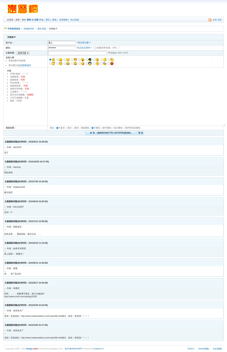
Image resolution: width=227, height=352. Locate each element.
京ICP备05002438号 (73, 349)
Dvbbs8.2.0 (98, 349)
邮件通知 (107, 128)
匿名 (77, 128)
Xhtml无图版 (203, 349)
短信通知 (118, 128)
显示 (70, 128)
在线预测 (63, 19)
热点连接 (75, 19)
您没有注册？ (84, 42)
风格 (41, 19)
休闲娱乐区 (29, 28)
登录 (29, 19)
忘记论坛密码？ (84, 47)
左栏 (215, 19)
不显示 (61, 128)
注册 (36, 19)
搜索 (54, 19)
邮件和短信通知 (132, 128)
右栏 (219, 19)
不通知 (97, 128)
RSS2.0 (191, 349)
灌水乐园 (41, 28)
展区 (48, 19)
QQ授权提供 (25, 65)
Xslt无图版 (217, 349)
